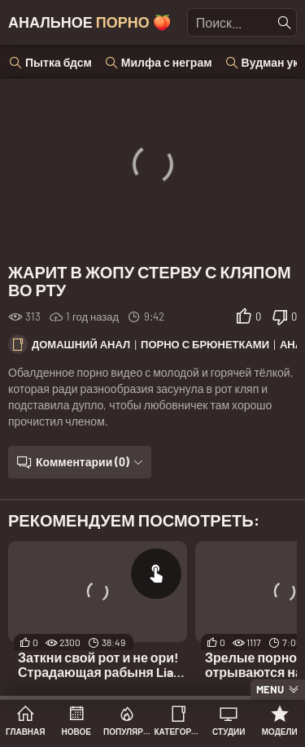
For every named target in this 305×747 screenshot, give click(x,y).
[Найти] (285, 23)
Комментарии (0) (82, 462)
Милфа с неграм (166, 62)
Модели (280, 731)
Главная (26, 731)
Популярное (127, 731)
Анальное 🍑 (89, 22)
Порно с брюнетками (205, 344)
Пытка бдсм (58, 62)
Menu (270, 689)
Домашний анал (81, 344)
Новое (76, 731)
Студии (228, 731)
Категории (179, 731)
